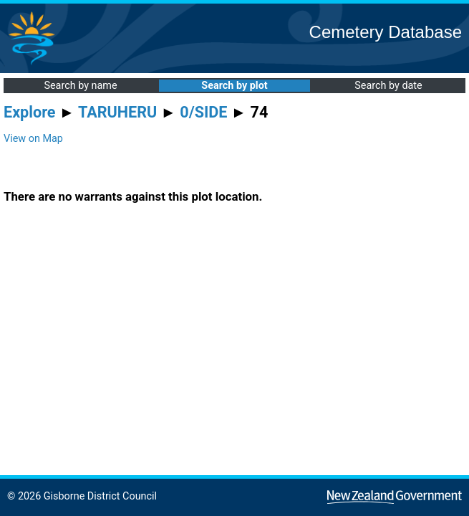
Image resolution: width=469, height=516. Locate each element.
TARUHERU (117, 112)
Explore (30, 112)
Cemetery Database (385, 32)
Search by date (388, 86)
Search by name (80, 86)
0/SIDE (203, 112)
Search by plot (234, 86)
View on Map (33, 139)
